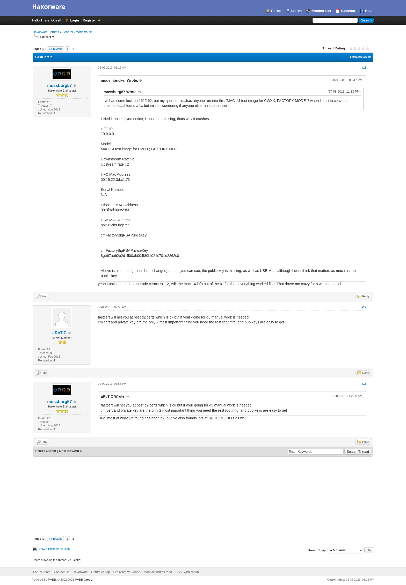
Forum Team (41, 572)
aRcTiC (59, 333)
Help (368, 11)
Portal (276, 11)
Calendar (348, 11)
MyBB (52, 579)
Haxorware (80, 572)
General (67, 32)
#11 (363, 67)
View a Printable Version (54, 548)
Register (89, 20)
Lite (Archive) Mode (126, 572)
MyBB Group (83, 579)
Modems (82, 32)
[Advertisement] (203, 495)
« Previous (55, 48)
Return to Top (100, 572)
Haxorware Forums (46, 32)
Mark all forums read (158, 572)
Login (74, 20)
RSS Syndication (187, 572)
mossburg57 (59, 85)
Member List (321, 11)
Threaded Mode (360, 56)
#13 (363, 383)
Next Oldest (47, 451)
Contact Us (61, 572)
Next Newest (69, 451)
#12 (363, 307)
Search (296, 11)
